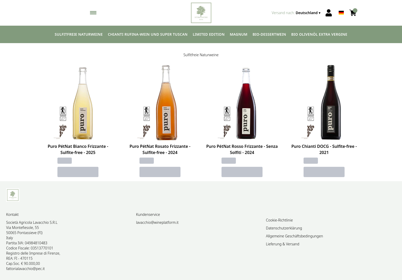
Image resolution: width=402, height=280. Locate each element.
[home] (201, 13)
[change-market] (297, 12)
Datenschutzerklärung (284, 228)
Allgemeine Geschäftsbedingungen (294, 236)
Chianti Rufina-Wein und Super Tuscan (148, 34)
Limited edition (209, 34)
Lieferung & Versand (282, 244)
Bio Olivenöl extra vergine (319, 34)
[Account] (328, 12)
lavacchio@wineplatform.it (157, 222)
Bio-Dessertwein (269, 34)
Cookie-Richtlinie (279, 220)
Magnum (238, 34)
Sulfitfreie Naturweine (79, 34)
